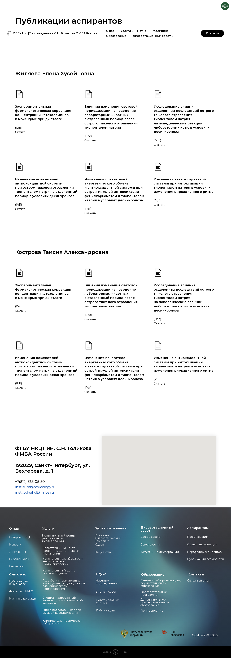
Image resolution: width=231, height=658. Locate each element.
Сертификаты (19, 559)
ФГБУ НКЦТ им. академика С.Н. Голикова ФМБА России (55, 8)
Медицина (160, 6)
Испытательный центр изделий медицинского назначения (60, 550)
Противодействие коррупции (140, 633)
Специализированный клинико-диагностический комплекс (62, 600)
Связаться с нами (200, 580)
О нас (110, 6)
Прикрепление (152, 610)
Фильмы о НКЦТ (21, 591)
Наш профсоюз (177, 633)
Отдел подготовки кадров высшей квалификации (61, 611)
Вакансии (16, 566)
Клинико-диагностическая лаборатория (62, 622)
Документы (17, 551)
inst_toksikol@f (28, 492)
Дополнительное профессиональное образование (154, 602)
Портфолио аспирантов (204, 552)
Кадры (99, 544)
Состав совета (150, 536)
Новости (15, 544)
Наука (141, 6)
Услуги (126, 6)
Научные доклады (22, 598)
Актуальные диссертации (160, 552)
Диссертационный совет (152, 11)
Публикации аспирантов (205, 559)
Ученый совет (106, 591)
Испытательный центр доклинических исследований (58, 538)
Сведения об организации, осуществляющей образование (161, 583)
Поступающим (197, 536)
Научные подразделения (107, 582)
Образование (116, 11)
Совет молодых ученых (107, 601)
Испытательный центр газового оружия (58, 572)
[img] (124, 633)
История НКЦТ (19, 537)
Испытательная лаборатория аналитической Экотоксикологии (63, 561)
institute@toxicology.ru (35, 487)
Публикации (105, 610)
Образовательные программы (154, 593)
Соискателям (150, 544)
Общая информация (202, 544)
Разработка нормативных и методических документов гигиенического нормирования (63, 585)
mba (46, 492)
